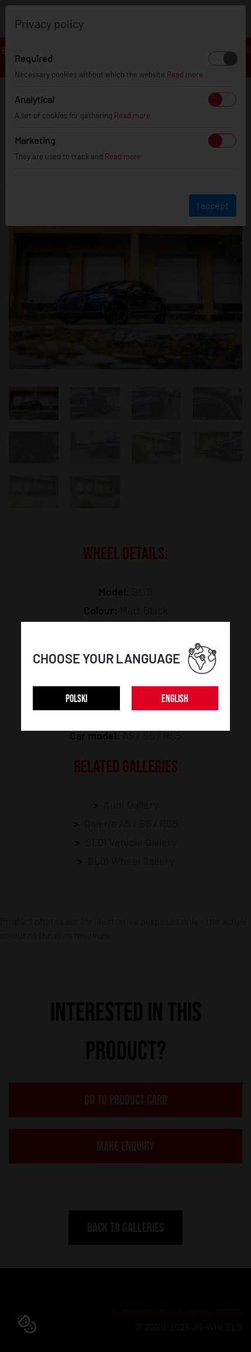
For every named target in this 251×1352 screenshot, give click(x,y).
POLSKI (76, 699)
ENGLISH (174, 699)
